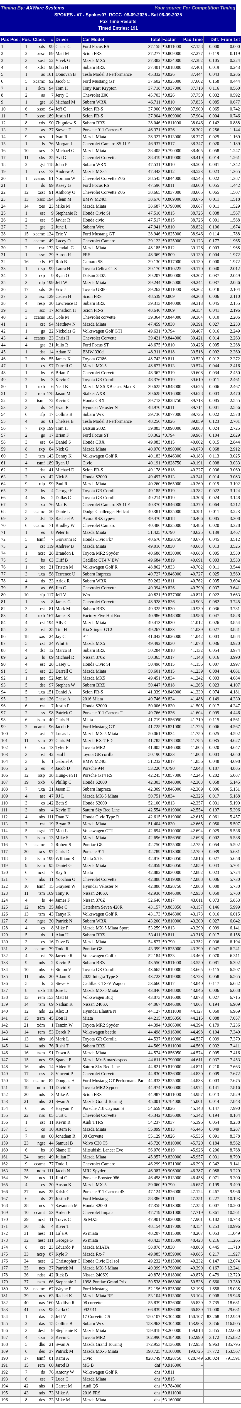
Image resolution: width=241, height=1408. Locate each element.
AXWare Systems (45, 8)
